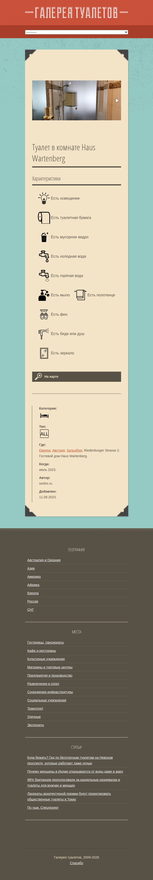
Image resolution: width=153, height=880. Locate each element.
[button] (117, 100)
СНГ (30, 610)
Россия (32, 601)
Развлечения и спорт (43, 684)
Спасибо (76, 863)
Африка (33, 585)
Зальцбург (74, 450)
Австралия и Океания (44, 560)
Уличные (34, 717)
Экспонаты (35, 725)
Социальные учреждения (46, 700)
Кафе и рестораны (41, 651)
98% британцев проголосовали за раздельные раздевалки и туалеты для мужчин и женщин (73, 782)
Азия (31, 568)
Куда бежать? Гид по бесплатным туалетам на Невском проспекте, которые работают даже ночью (70, 760)
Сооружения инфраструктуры (50, 692)
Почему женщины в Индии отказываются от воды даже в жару (75, 771)
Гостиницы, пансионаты (45, 642)
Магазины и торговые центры (50, 667)
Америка (34, 576)
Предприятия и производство (49, 675)
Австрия (58, 450)
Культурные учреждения (46, 659)
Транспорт (35, 708)
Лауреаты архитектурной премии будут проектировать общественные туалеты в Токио (69, 796)
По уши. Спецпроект (43, 807)
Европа (45, 450)
